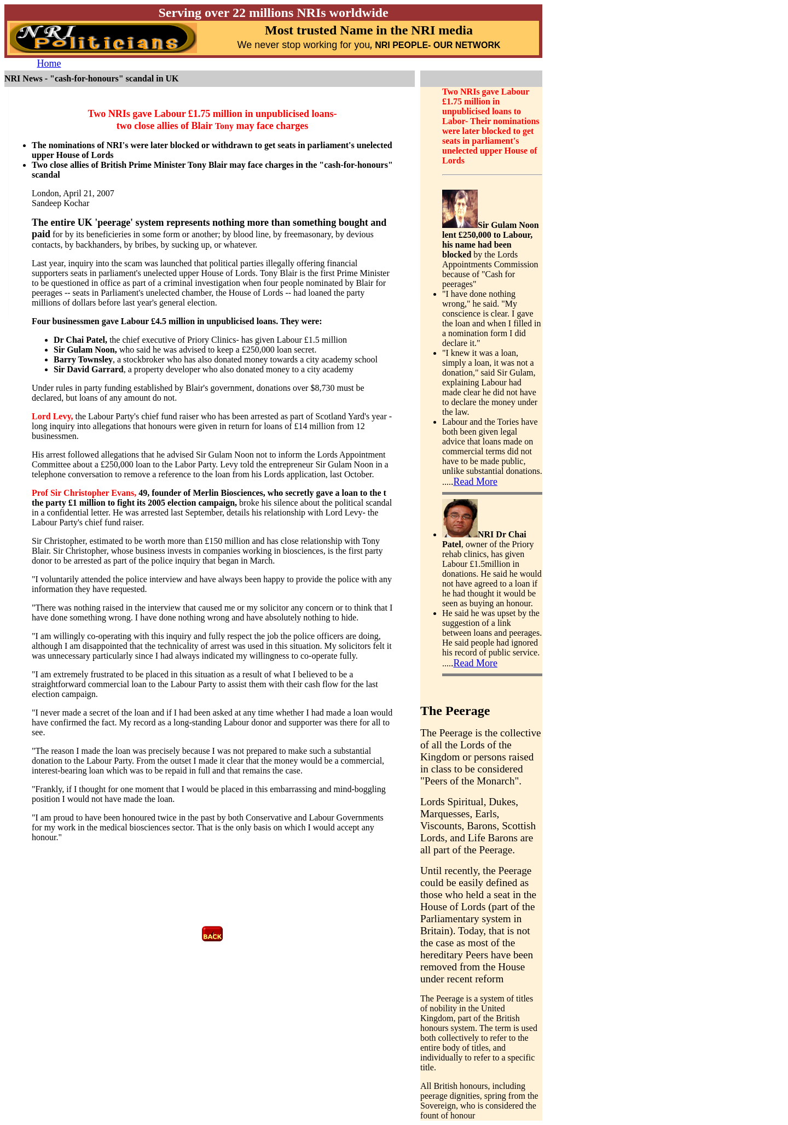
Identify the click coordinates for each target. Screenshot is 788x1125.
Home (49, 63)
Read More (475, 481)
